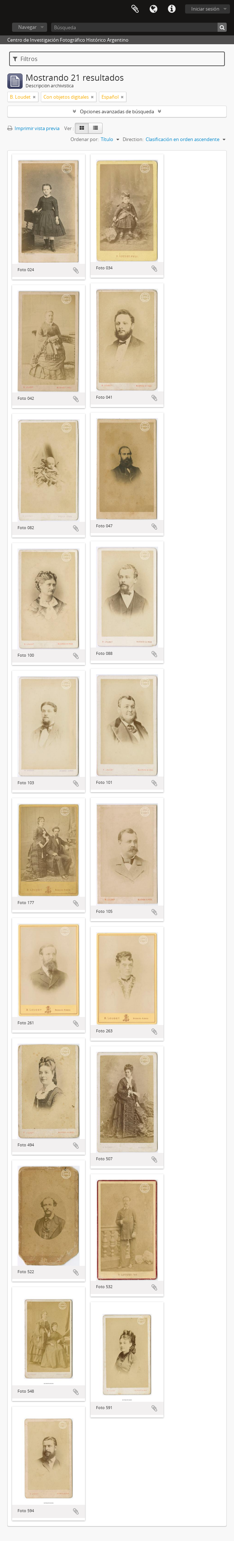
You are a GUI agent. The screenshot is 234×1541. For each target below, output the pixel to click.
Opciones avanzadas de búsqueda (117, 111)
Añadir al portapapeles (76, 270)
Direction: (133, 139)
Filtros (25, 59)
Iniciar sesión (205, 8)
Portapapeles (135, 9)
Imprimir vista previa (33, 128)
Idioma (153, 9)
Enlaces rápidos (171, 9)
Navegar (27, 27)
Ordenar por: (84, 139)
